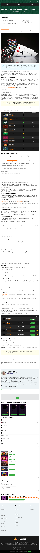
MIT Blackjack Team (17, 257)
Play (33, 320)
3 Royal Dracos (11, 452)
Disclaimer (32, 510)
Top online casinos (4, 519)
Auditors (16, 524)
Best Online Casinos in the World (6, 488)
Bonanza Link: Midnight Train (13, 472)
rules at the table (19, 202)
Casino (7, 5)
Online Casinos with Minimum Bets (6, 485)
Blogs (2, 533)
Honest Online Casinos (4, 517)
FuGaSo (10, 473)
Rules (2, 520)
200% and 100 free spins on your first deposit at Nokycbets (17, 497)
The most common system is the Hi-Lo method (8, 88)
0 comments (26, 12)
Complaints (17, 516)
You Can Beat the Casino (5, 295)
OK (29, 551)
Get (15, 500)
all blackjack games (5, 202)
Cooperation (32, 508)
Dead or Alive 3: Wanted (12, 462)
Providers (2, 525)
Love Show (10, 457)
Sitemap (16, 526)
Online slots (3, 516)
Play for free (12, 455)
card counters (9, 233)
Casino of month (18, 508)
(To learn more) (25, 551)
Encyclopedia (3, 527)
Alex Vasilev (8, 390)
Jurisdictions (17, 521)
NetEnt (9, 463)
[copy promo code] (6, 413)
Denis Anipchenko (9, 12)
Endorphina (10, 453)
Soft (16, 519)
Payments (17, 510)
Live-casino (17, 515)
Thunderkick (10, 468)
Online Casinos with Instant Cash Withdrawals (8, 486)
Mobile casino (17, 513)
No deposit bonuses (4, 522)
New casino (2, 508)
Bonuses (32, 5)
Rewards (2, 524)
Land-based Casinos (18, 518)
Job (30, 513)
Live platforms (17, 527)
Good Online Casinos (4, 489)
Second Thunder (11, 467)
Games (19, 5)
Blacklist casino (3, 510)
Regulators (17, 523)
